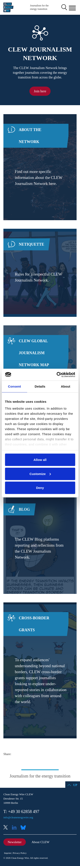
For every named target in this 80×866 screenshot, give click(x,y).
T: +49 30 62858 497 (21, 811)
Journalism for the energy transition (39, 7)
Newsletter (15, 842)
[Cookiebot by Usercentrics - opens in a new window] (57, 374)
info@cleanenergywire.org (18, 817)
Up (75, 785)
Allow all (40, 460)
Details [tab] (40, 386)
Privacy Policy (19, 853)
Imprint (7, 853)
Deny (40, 488)
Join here (40, 91)
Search (64, 7)
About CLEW (40, 842)
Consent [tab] (14, 386)
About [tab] (65, 386)
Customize (40, 473)
